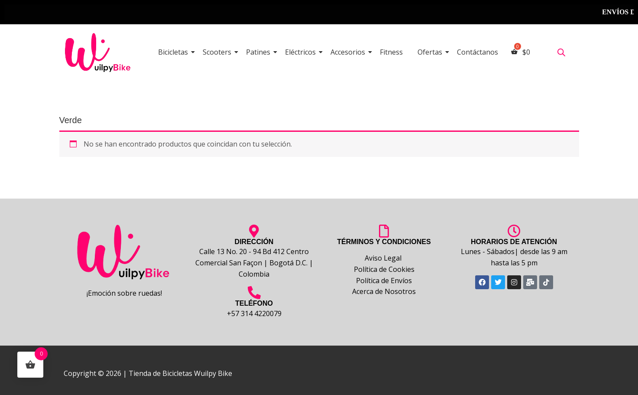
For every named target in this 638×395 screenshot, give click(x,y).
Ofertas (431, 52)
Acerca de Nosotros (384, 291)
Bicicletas (174, 52)
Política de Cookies (384, 269)
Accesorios (349, 52)
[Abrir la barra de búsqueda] (561, 52)
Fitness (391, 52)
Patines (259, 52)
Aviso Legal (384, 258)
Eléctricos (302, 52)
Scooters (218, 52)
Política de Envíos (384, 280)
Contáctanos (477, 52)
